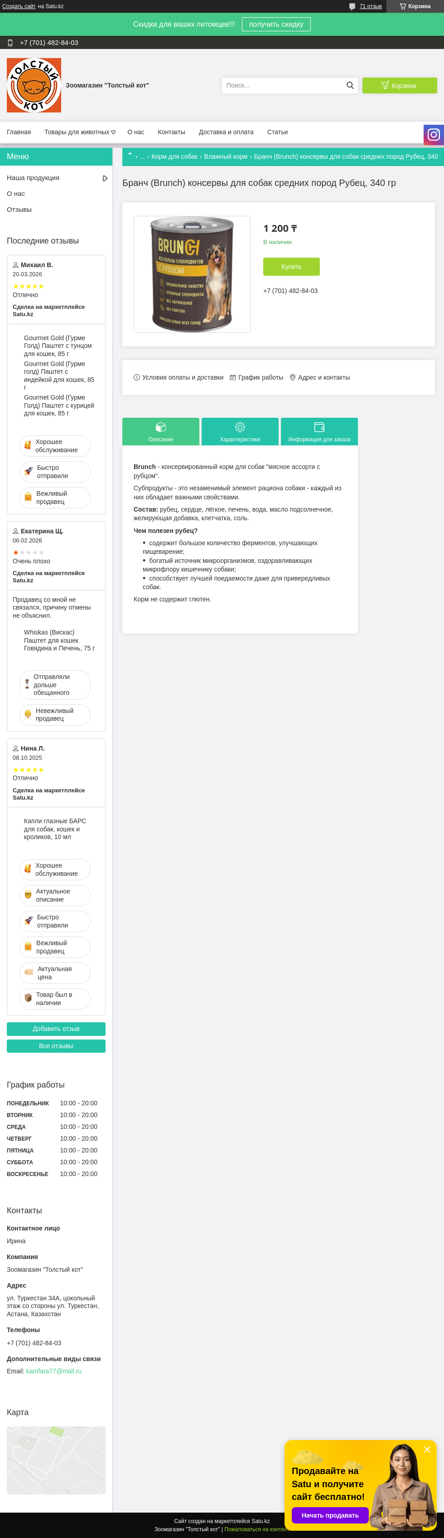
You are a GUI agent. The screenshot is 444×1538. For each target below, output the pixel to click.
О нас (135, 132)
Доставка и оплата (226, 132)
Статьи (277, 132)
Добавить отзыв (56, 1028)
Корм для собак (175, 156)
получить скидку (276, 24)
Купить (291, 266)
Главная (19, 132)
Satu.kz (260, 1521)
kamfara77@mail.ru (54, 1371)
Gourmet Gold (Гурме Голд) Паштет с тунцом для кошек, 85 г (58, 345)
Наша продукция (33, 177)
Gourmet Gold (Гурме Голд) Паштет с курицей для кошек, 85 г (59, 405)
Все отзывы (56, 1046)
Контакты (171, 132)
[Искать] (350, 85)
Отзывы (19, 209)
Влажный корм (226, 156)
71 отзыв (371, 6)
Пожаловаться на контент (256, 1529)
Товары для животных (76, 132)
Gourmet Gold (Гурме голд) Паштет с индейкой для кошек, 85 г (59, 375)
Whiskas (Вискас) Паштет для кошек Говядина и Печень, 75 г (59, 640)
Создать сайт (19, 6)
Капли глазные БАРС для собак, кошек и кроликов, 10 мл (55, 828)
